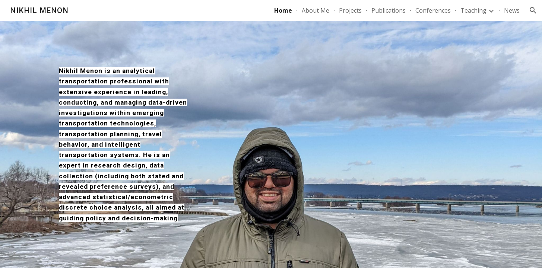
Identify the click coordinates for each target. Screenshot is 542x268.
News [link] (512, 10)
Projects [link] (350, 10)
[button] (533, 10)
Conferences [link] (433, 10)
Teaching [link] (473, 10)
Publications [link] (388, 10)
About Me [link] (315, 10)
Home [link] (283, 10)
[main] (124, 144)
